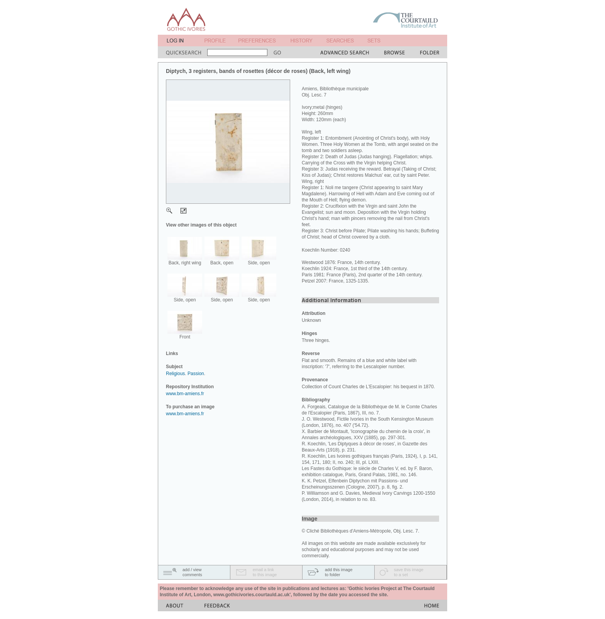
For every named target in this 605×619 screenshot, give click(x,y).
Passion (196, 373)
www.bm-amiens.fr (185, 393)
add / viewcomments (192, 572)
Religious (175, 373)
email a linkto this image (265, 572)
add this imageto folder (339, 572)
